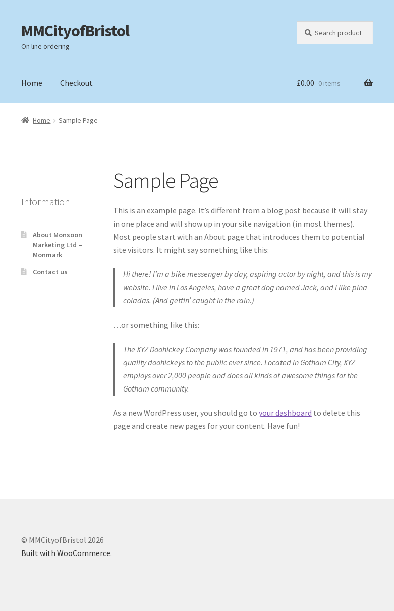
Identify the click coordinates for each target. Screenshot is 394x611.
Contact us (50, 271)
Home (31, 83)
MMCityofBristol (75, 31)
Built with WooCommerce (65, 553)
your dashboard (285, 413)
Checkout (76, 83)
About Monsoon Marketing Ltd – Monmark (57, 244)
